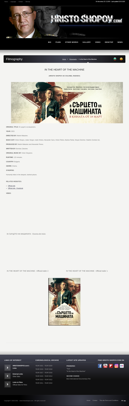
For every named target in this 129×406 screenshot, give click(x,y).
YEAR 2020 (48, 366)
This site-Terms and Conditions (109, 400)
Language (13, 1)
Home (6, 1)
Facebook (100, 366)
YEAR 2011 (39, 383)
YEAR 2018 (48, 369)
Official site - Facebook (15, 188)
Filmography (73, 59)
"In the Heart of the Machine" (76, 371)
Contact (21, 1)
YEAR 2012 (48, 379)
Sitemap (27, 1)
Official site (11, 186)
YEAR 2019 (39, 369)
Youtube (105, 366)
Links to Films (18, 382)
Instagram (116, 366)
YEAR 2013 (39, 379)
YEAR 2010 (48, 383)
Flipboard (111, 366)
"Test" (68, 369)
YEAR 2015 (39, 376)
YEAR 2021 (39, 366)
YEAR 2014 (48, 376)
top (125, 400)
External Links (18, 374)
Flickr (122, 366)
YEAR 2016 (48, 373)
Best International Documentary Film (78, 379)
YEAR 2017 (39, 373)
